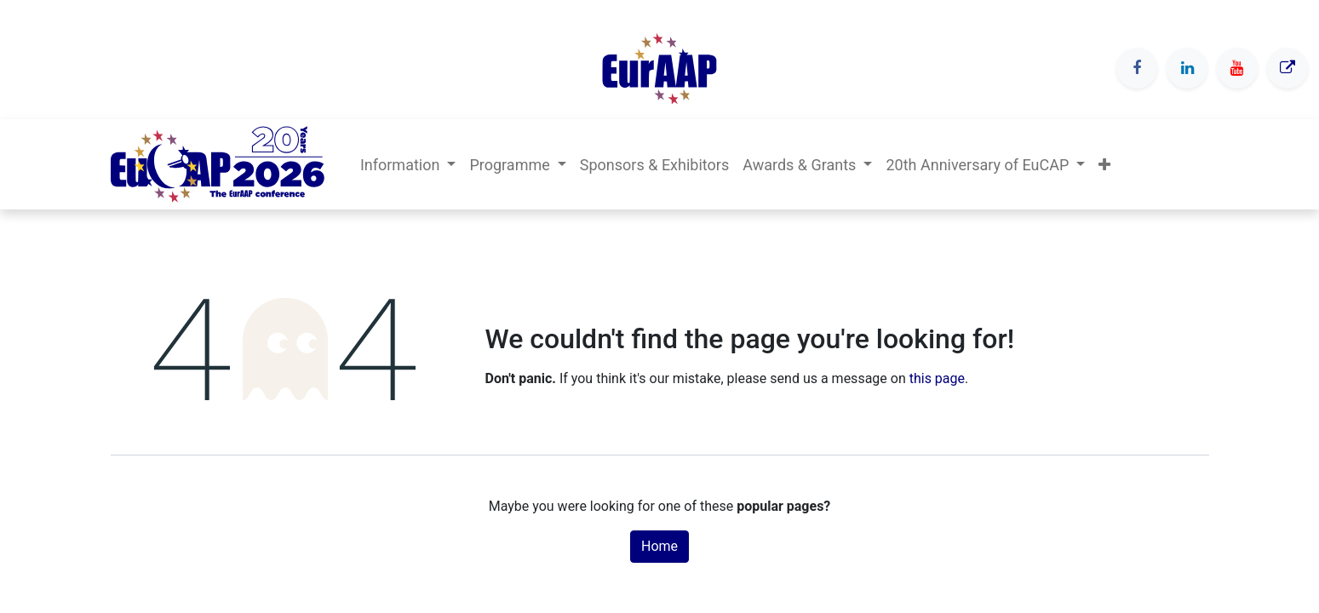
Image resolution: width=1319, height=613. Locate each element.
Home (659, 546)
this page (937, 378)
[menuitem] (654, 164)
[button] (1104, 164)
